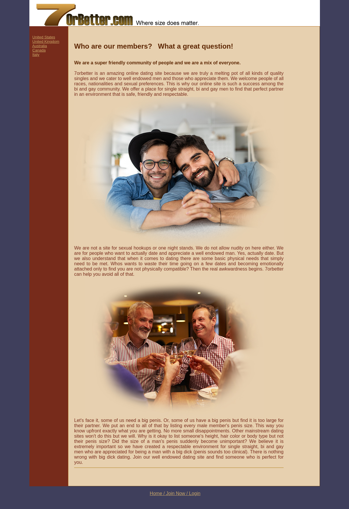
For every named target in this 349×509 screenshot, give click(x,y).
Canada (39, 50)
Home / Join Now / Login (175, 493)
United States (43, 37)
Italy (35, 54)
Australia (39, 46)
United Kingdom (45, 41)
